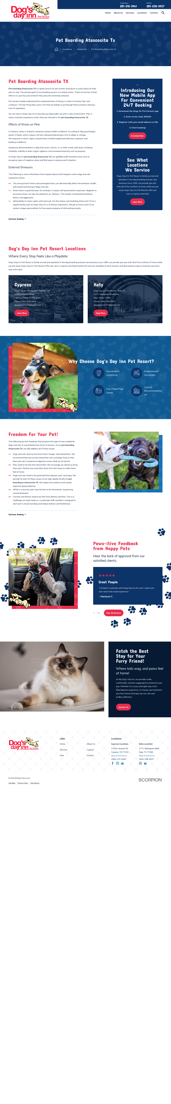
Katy (62, 755)
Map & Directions (119, 755)
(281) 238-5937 (146, 759)
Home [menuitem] (108, 12)
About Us (91, 744)
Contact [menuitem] (154, 12)
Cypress (90, 749)
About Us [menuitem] (118, 12)
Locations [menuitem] (142, 12)
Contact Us (123, 707)
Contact (90, 755)
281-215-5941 (128, 6)
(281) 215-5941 (118, 759)
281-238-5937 (155, 6)
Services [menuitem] (130, 12)
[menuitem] (12, 783)
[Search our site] (162, 12)
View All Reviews (113, 613)
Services (63, 749)
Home (62, 744)
